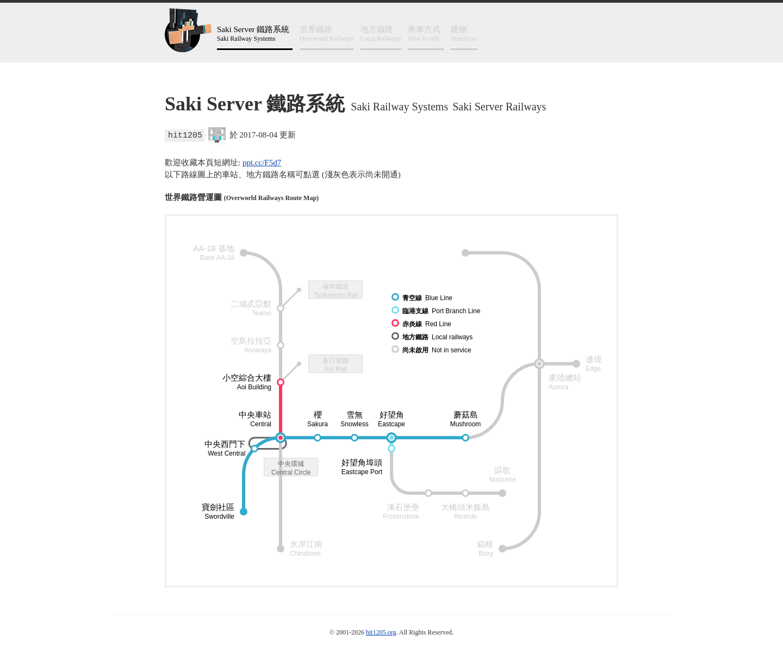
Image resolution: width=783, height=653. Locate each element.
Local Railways (381, 33)
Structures (464, 33)
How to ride (426, 33)
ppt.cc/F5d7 (262, 162)
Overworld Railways (327, 33)
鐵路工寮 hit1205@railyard (188, 30)
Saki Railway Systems (255, 33)
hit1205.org (381, 632)
